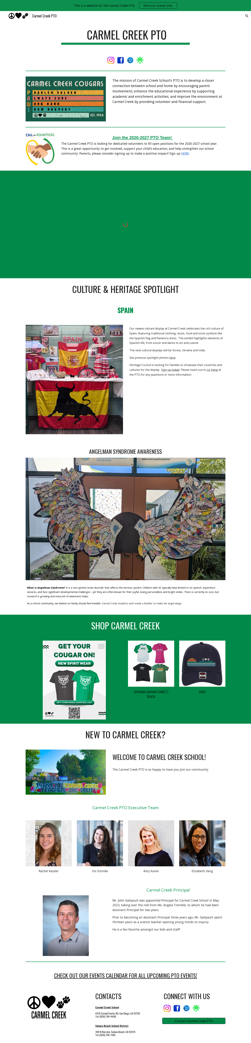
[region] (125, 5)
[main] (125, 36)
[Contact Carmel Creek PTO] (193, 1021)
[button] (247, 16)
